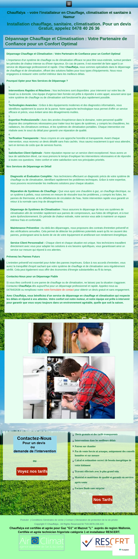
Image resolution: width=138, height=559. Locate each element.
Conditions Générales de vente (47, 520)
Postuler (24, 520)
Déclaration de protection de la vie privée (96, 520)
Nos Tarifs (102, 499)
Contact (70, 520)
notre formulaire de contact (59, 289)
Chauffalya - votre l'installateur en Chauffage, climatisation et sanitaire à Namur (69, 15)
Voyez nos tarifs (31, 471)
